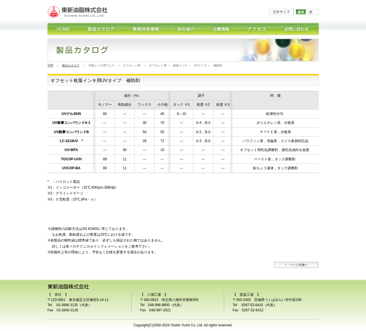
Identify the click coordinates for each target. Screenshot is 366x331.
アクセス (257, 29)
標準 (301, 12)
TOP (50, 65)
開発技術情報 (146, 29)
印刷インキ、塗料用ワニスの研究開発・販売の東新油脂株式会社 (78, 12)
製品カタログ (102, 29)
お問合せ (298, 29)
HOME (63, 29)
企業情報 (221, 29)
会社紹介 (186, 29)
